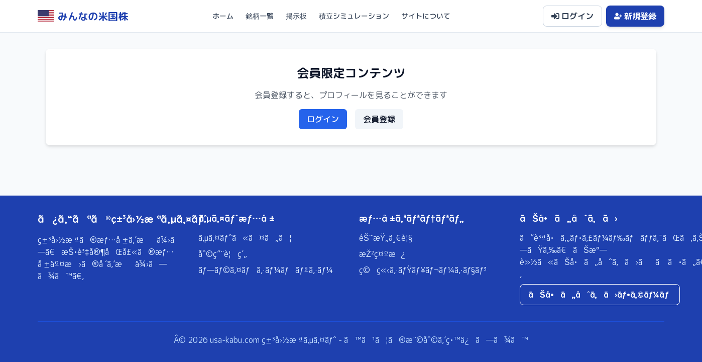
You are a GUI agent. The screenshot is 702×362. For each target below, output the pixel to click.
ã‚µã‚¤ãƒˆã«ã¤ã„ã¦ (245, 237)
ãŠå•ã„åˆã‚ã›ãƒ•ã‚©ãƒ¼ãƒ (599, 294)
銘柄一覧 (260, 16)
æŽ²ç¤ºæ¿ (382, 253)
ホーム (222, 16)
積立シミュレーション (354, 16)
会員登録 (379, 119)
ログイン (572, 16)
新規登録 (635, 16)
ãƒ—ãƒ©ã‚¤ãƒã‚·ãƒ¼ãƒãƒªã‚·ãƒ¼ (265, 270)
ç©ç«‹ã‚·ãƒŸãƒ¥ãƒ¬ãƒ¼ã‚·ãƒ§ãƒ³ (423, 270)
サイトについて (425, 16)
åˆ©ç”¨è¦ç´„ (222, 253)
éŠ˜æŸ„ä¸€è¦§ (385, 237)
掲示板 (296, 16)
